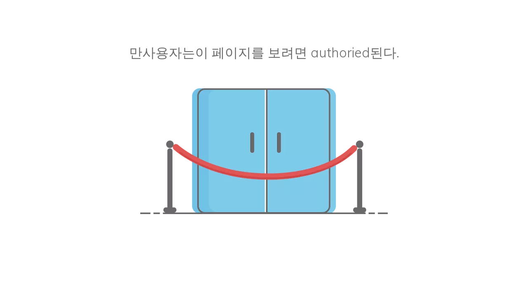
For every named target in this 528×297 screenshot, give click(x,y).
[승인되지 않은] (264, 151)
